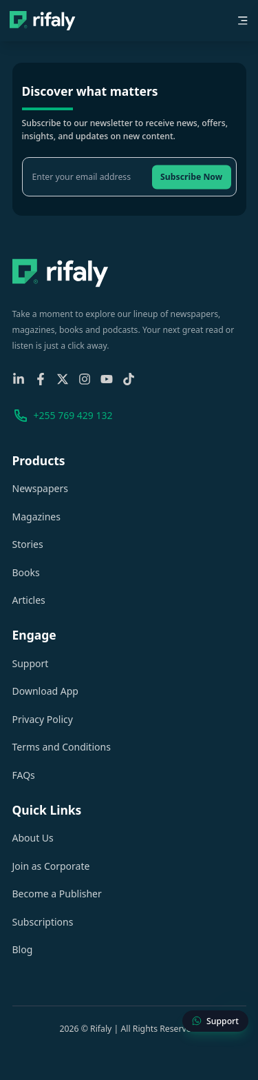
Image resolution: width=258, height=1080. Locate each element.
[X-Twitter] (62, 379)
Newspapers (40, 488)
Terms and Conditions (61, 746)
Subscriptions (43, 921)
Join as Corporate (51, 866)
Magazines (36, 516)
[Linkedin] (18, 379)
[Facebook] (40, 379)
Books (26, 572)
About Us (33, 837)
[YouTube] (106, 379)
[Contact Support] (215, 1021)
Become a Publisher (57, 893)
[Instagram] (84, 379)
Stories (27, 544)
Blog (22, 949)
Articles (28, 600)
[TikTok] (128, 379)
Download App (45, 690)
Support (30, 663)
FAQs (23, 775)
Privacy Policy (42, 719)
